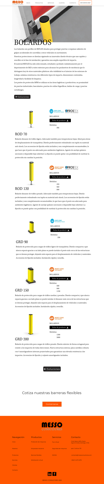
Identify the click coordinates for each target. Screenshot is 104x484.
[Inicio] (14, 442)
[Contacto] (16, 470)
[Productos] (16, 455)
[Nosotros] (16, 448)
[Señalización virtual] (39, 460)
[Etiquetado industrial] (39, 448)
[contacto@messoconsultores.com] (81, 455)
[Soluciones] (22, 97)
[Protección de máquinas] (39, 442)
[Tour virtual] (56, 442)
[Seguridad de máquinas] (62, 448)
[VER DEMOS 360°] (85, 2)
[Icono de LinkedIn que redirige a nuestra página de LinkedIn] (50, 474)
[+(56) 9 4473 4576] (76, 460)
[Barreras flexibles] (38, 455)
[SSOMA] (55, 455)
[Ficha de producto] (60, 120)
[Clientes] (15, 465)
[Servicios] (15, 460)
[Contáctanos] (52, 404)
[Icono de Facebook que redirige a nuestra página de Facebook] (54, 474)
